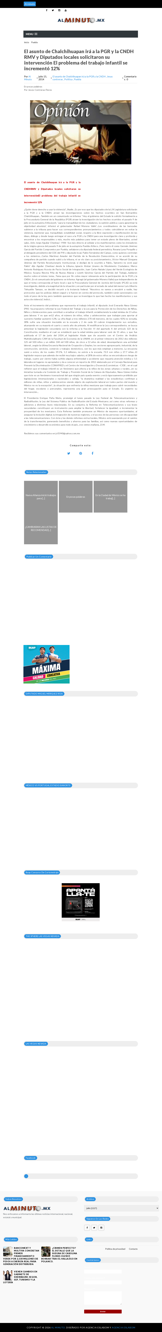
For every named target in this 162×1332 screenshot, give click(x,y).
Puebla (34, 42)
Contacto (133, 1249)
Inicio (26, 42)
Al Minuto (28, 78)
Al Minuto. (58, 1327)
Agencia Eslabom (123, 1327)
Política (68, 79)
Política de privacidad (115, 1249)
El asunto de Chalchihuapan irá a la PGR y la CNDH (79, 76)
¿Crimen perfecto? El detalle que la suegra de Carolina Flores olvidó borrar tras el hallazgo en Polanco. (59, 1255)
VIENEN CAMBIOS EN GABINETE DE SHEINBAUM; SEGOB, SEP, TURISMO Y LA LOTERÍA (20, 1277)
